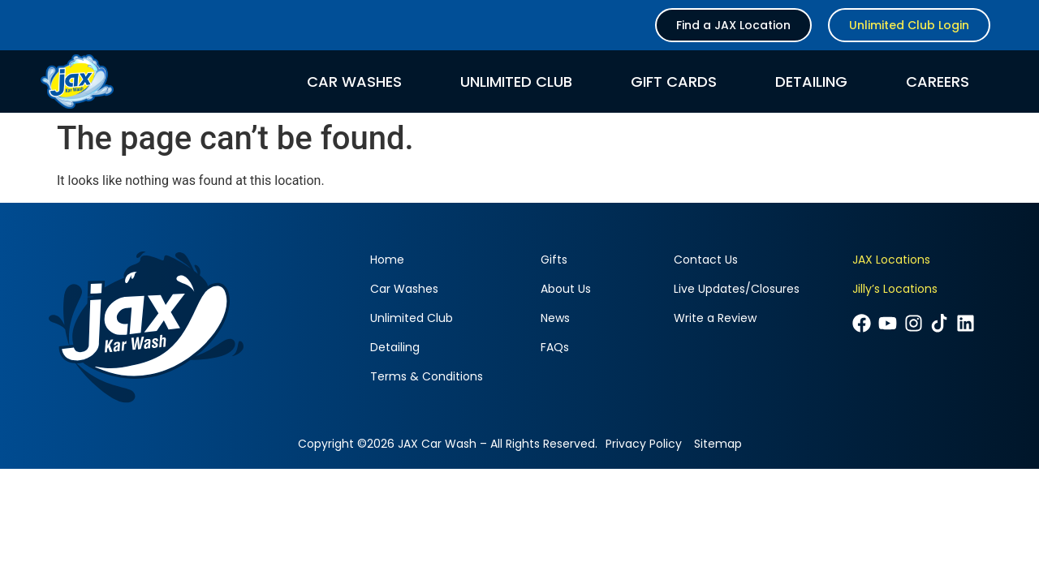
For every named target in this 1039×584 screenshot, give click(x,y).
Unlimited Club (516, 82)
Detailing (811, 82)
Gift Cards (674, 82)
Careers (937, 82)
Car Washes (354, 82)
